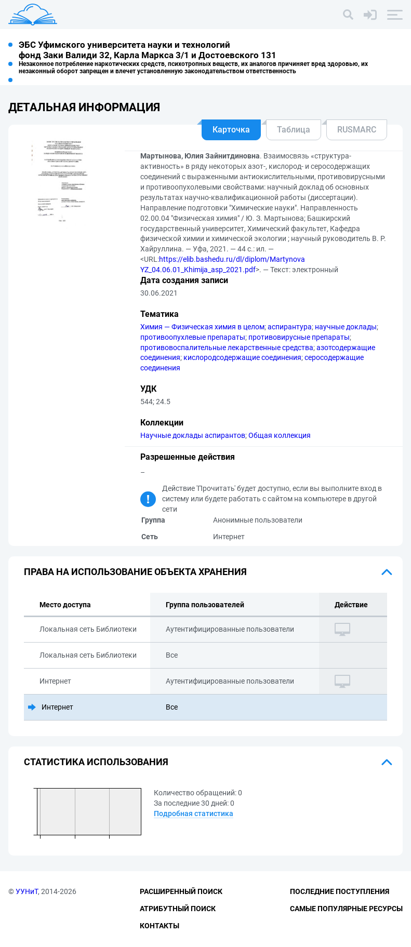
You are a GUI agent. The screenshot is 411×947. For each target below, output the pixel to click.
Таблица (293, 130)
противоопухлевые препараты (192, 337)
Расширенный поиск (181, 891)
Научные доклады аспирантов (192, 435)
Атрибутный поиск (178, 908)
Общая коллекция (279, 435)
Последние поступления (339, 891)
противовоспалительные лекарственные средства (226, 347)
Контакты (159, 926)
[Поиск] (348, 14)
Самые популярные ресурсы (346, 908)
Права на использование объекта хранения (135, 571)
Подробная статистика (193, 813)
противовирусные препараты (299, 337)
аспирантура (290, 327)
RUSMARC (356, 130)
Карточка (231, 130)
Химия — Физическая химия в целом (202, 327)
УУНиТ (27, 891)
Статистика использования (96, 761)
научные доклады (346, 327)
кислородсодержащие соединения (242, 357)
